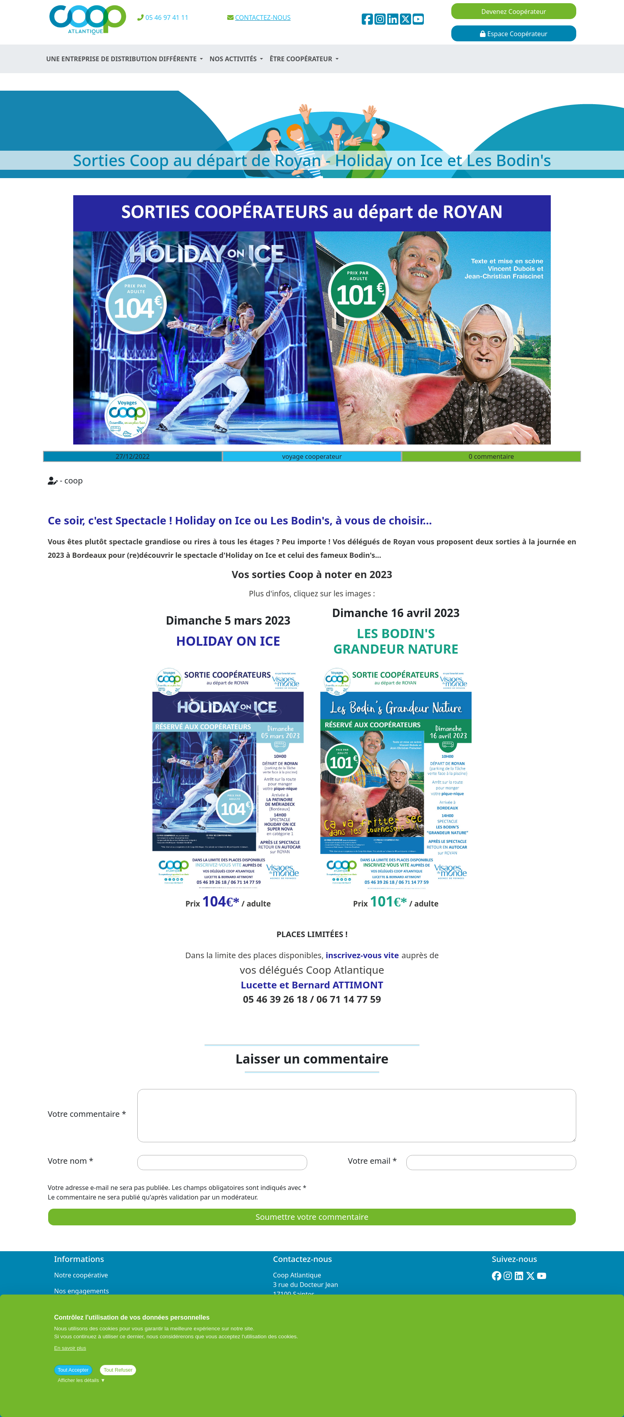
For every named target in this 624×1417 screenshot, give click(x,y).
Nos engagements (81, 1291)
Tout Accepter (73, 1370)
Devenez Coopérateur (514, 11)
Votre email (369, 1160)
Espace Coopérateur (513, 33)
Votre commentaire (84, 1113)
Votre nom (67, 1160)
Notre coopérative (81, 1275)
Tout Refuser (118, 1370)
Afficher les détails (81, 1380)
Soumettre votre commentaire (312, 1216)
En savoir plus (70, 1348)
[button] (124, 59)
